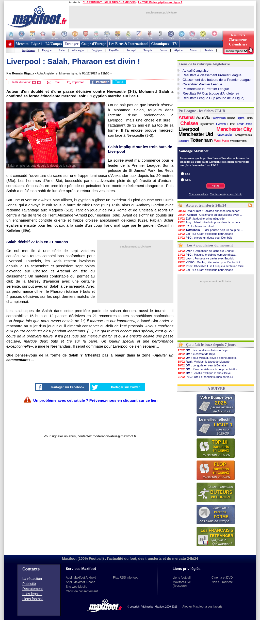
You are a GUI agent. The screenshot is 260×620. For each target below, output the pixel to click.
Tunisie (209, 50)
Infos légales (32, 594)
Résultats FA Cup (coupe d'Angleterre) (211, 93)
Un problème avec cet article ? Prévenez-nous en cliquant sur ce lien (95, 400)
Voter (215, 186)
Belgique (97, 50)
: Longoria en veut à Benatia (201, 365)
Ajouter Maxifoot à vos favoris (202, 606)
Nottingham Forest (243, 135)
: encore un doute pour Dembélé (205, 237)
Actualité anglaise (195, 70)
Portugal (131, 50)
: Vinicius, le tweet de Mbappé (203, 361)
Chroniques (160, 44)
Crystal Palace (207, 124)
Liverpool (188, 129)
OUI (187, 173)
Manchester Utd (195, 134)
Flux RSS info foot (125, 577)
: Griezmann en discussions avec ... (209, 214)
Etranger (71, 44)
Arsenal (186, 117)
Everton (221, 124)
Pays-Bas (114, 50)
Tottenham (201, 140)
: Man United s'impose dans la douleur (208, 222)
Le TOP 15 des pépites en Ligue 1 (160, 2)
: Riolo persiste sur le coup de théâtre (207, 369)
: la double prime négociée (200, 218)
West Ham (221, 140)
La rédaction (32, 579)
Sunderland (183, 141)
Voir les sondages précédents (226, 193)
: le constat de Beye (196, 353)
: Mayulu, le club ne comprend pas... (207, 254)
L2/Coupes (53, 44)
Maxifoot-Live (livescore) (182, 583)
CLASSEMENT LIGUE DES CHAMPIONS (109, 2)
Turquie (147, 50)
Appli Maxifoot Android (81, 577)
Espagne (46, 50)
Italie (62, 50)
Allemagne (78, 50)
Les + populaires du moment (210, 245)
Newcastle (224, 134)
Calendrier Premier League (202, 84)
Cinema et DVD (222, 577)
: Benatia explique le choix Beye (204, 373)
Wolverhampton (238, 140)
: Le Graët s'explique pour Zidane (205, 233)
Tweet (119, 82)
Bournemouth (218, 117)
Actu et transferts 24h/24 (206, 205)
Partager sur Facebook (60, 387)
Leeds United (244, 124)
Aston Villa (203, 118)
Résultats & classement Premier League (212, 75)
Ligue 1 (37, 44)
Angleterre (28, 50)
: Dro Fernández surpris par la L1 (205, 376)
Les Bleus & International (128, 44)
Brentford (231, 118)
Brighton (240, 118)
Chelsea (189, 123)
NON (188, 179)
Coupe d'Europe (93, 44)
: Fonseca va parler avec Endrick (205, 258)
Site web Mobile (76, 586)
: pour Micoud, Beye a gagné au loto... (207, 357)
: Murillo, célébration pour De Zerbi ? (208, 262)
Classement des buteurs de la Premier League (217, 80)
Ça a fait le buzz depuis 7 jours (211, 345)
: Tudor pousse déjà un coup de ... (210, 229)
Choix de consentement (82, 591)
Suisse (163, 50)
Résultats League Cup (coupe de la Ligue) (214, 98)
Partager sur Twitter (116, 387)
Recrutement (32, 589)
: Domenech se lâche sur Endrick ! (206, 250)
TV (175, 44)
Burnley (249, 118)
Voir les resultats (198, 193)
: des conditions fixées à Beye (202, 350)
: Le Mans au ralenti (195, 226)
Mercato (22, 44)
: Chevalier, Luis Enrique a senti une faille (210, 266)
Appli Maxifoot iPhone (80, 582)
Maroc (193, 50)
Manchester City (234, 129)
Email (53, 82)
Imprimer (75, 82)
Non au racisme (222, 582)
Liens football (32, 599)
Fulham (231, 124)
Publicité (29, 584)
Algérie (178, 50)
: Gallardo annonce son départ (208, 210)
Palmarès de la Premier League (206, 89)
